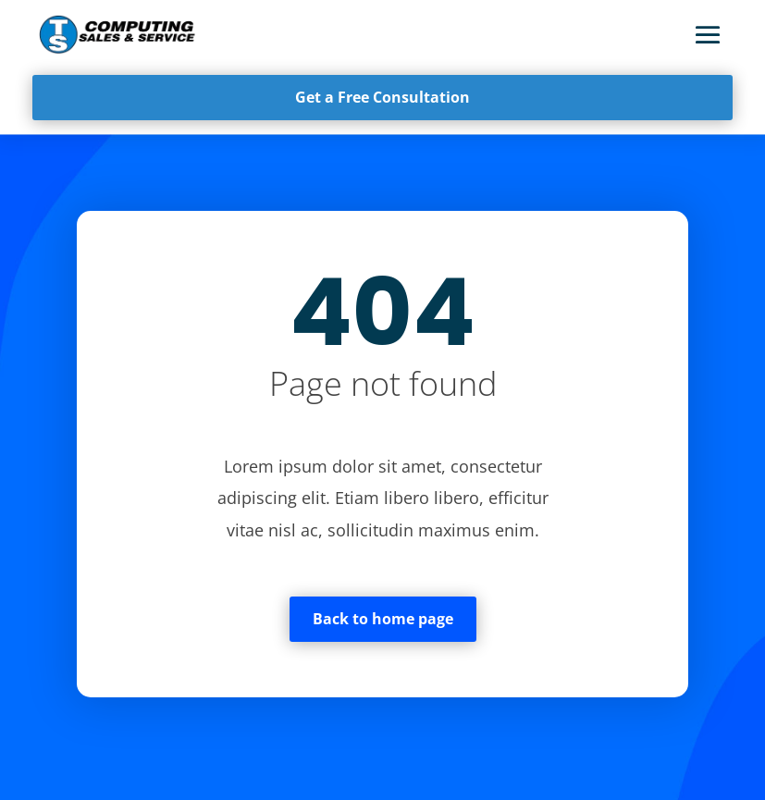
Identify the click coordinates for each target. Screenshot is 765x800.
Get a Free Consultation (382, 97)
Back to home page (383, 619)
